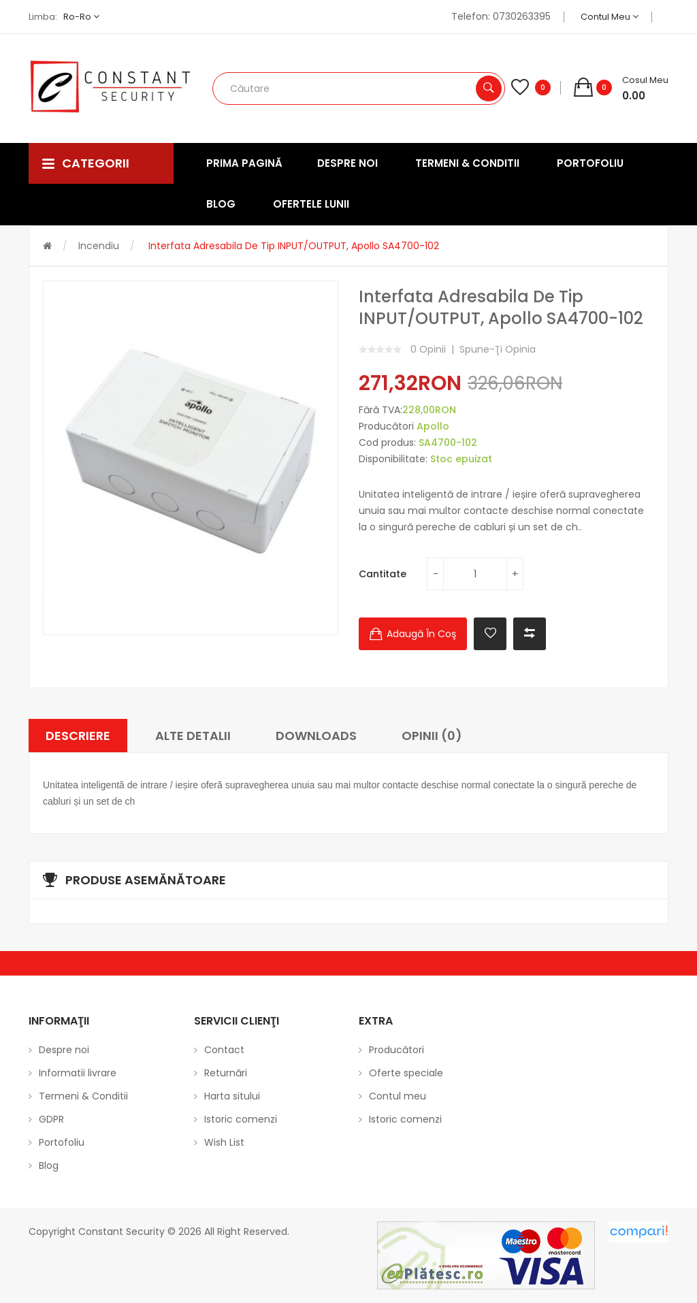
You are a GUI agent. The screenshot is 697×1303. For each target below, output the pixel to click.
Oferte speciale (406, 1073)
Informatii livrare (77, 1073)
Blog (49, 1165)
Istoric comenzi (240, 1119)
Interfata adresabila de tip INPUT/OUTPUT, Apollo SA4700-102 (292, 246)
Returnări (225, 1073)
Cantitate (382, 574)
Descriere (78, 735)
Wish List (224, 1142)
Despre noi (64, 1050)
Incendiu (98, 246)
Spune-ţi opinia (497, 349)
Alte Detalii (193, 735)
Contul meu (609, 16)
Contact (224, 1050)
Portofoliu (61, 1142)
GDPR (51, 1119)
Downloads (316, 735)
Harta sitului (232, 1096)
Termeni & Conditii (83, 1096)
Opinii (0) (432, 735)
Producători (396, 1050)
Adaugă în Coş (421, 634)
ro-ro (81, 16)
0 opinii (428, 349)
